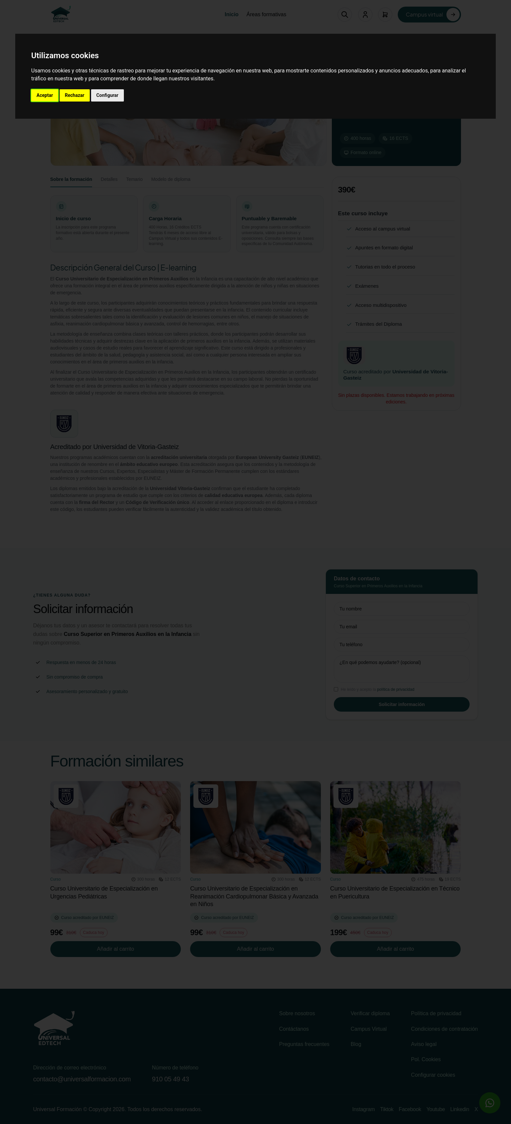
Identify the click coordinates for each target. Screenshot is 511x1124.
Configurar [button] (107, 95)
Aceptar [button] (44, 95)
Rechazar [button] (74, 95)
